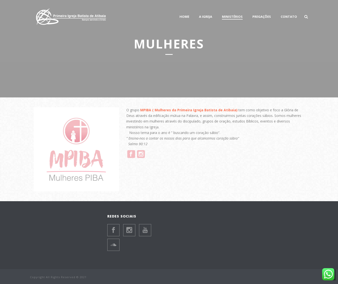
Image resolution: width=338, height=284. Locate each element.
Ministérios (232, 16)
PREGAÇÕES (261, 16)
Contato (289, 16)
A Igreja (205, 16)
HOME (184, 16)
